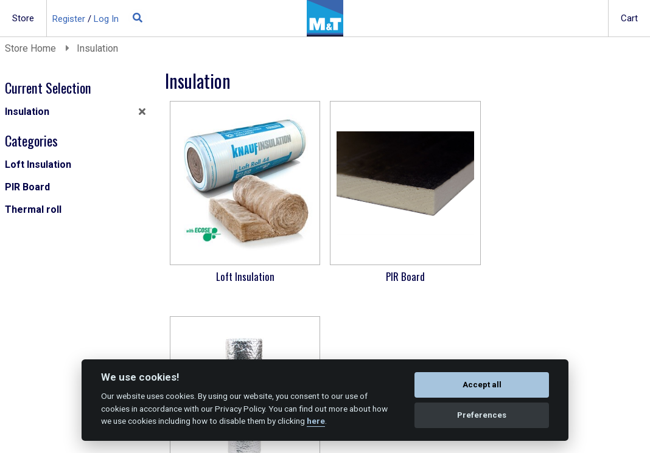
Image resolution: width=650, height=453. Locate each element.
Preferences (481, 415)
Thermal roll (33, 209)
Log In (106, 18)
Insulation (97, 48)
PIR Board (27, 187)
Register (68, 18)
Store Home (31, 48)
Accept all (482, 384)
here (316, 421)
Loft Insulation (38, 164)
